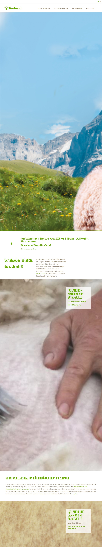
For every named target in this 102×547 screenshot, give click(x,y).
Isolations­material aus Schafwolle (75, 294)
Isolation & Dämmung (61, 8)
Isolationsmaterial (44, 8)
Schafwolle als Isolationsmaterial (19, 489)
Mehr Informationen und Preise (28, 249)
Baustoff (75, 494)
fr (100, 2)
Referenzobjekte (77, 8)
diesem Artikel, (40, 274)
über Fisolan (90, 8)
